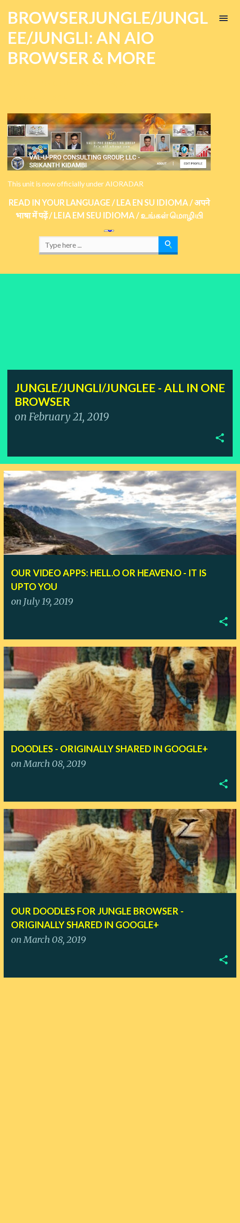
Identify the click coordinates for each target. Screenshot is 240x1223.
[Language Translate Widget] (109, 231)
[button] (219, 439)
